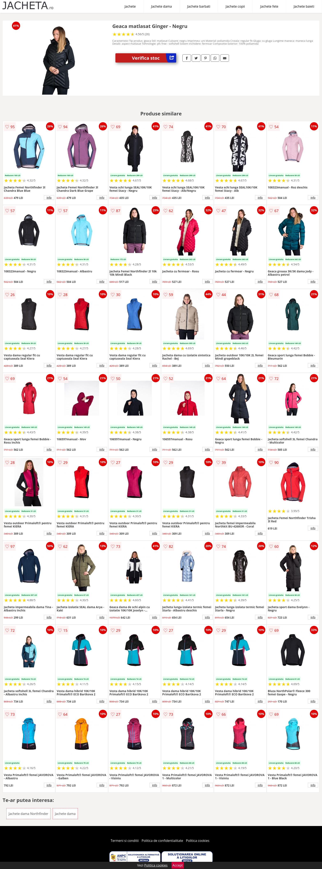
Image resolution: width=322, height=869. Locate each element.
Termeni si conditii (125, 840)
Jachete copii (235, 6)
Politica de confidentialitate (162, 840)
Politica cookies (197, 840)
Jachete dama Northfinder (28, 813)
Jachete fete (269, 6)
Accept (177, 865)
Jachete (130, 6)
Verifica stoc (154, 58)
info (49, 197)
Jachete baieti (304, 6)
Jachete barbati (198, 6)
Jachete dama (161, 6)
